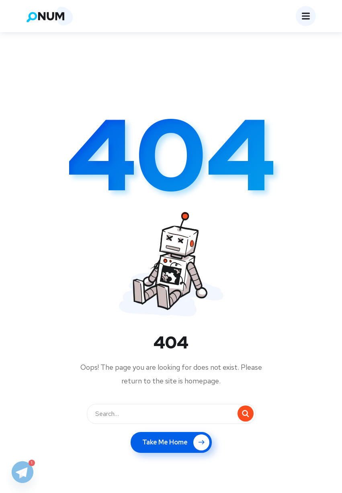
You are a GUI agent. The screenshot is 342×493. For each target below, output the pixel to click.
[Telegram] (22, 472)
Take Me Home (175, 442)
